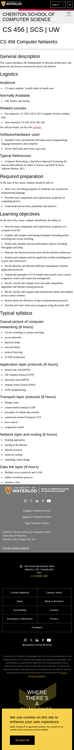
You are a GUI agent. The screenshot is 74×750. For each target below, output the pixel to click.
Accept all (22, 740)
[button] (58, 5)
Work (25, 516)
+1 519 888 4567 (39, 576)
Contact (27, 510)
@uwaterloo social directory (37, 644)
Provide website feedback (16, 548)
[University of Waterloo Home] (11, 4)
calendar (37, 127)
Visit (27, 523)
